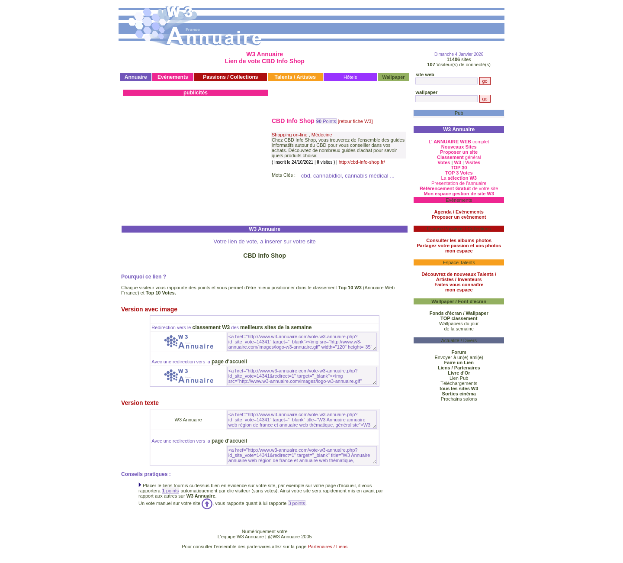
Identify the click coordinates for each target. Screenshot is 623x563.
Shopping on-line (290, 134)
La (459, 178)
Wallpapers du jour (458, 323)
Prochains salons (459, 398)
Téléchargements (458, 383)
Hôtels (350, 77)
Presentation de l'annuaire (458, 183)
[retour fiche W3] (355, 121)
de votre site (459, 188)
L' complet (459, 141)
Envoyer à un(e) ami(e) (458, 357)
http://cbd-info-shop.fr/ (362, 162)
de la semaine (459, 328)
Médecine (322, 134)
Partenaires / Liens (328, 546)
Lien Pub (459, 378)
